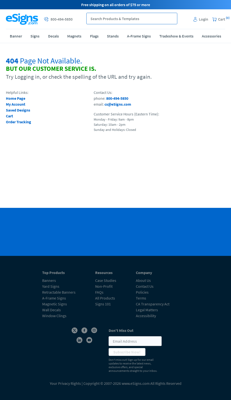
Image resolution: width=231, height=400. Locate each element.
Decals (53, 36)
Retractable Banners (59, 292)
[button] (171, 18)
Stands (113, 36)
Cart (9, 115)
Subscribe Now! (127, 352)
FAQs (99, 292)
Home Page (15, 98)
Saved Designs (18, 110)
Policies (142, 292)
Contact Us (145, 286)
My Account (15, 104)
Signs (34, 36)
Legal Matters (147, 309)
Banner (16, 36)
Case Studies (105, 280)
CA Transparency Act (152, 303)
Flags (94, 36)
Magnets (74, 36)
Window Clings (54, 315)
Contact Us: (103, 92)
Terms (141, 298)
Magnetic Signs (54, 303)
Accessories (211, 36)
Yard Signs (50, 286)
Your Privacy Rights (65, 383)
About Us (143, 280)
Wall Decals (51, 309)
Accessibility (146, 315)
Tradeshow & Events (176, 36)
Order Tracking (18, 121)
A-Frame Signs (139, 36)
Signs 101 (103, 303)
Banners (49, 280)
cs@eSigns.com (117, 104)
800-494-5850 (117, 98)
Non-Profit (104, 286)
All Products (105, 298)
